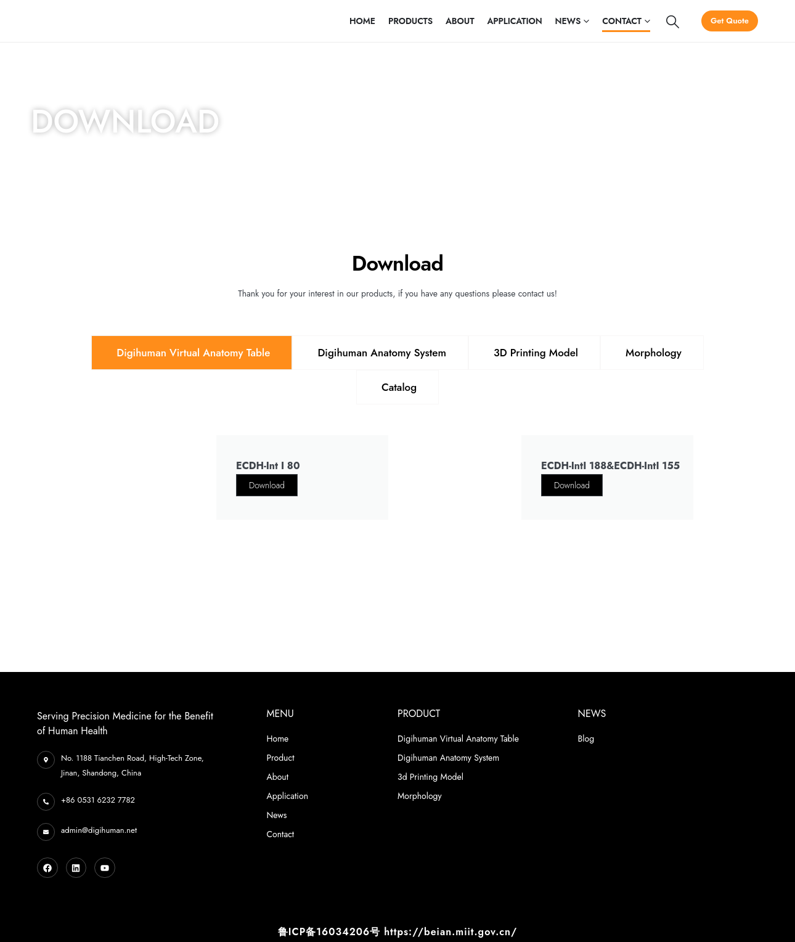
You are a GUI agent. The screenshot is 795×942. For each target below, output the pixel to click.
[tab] (191, 352)
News (568, 21)
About (460, 21)
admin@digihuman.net (99, 830)
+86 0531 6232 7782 (98, 800)
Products (410, 21)
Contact (622, 21)
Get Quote (730, 21)
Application (514, 21)
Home (362, 21)
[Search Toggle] (672, 21)
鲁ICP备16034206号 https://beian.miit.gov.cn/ (397, 932)
